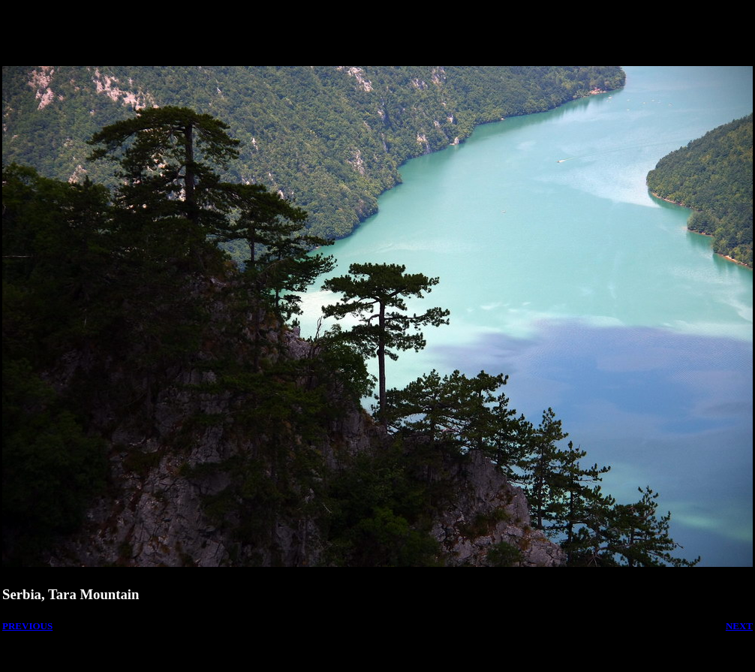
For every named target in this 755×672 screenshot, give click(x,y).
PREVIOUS (27, 625)
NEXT (739, 625)
